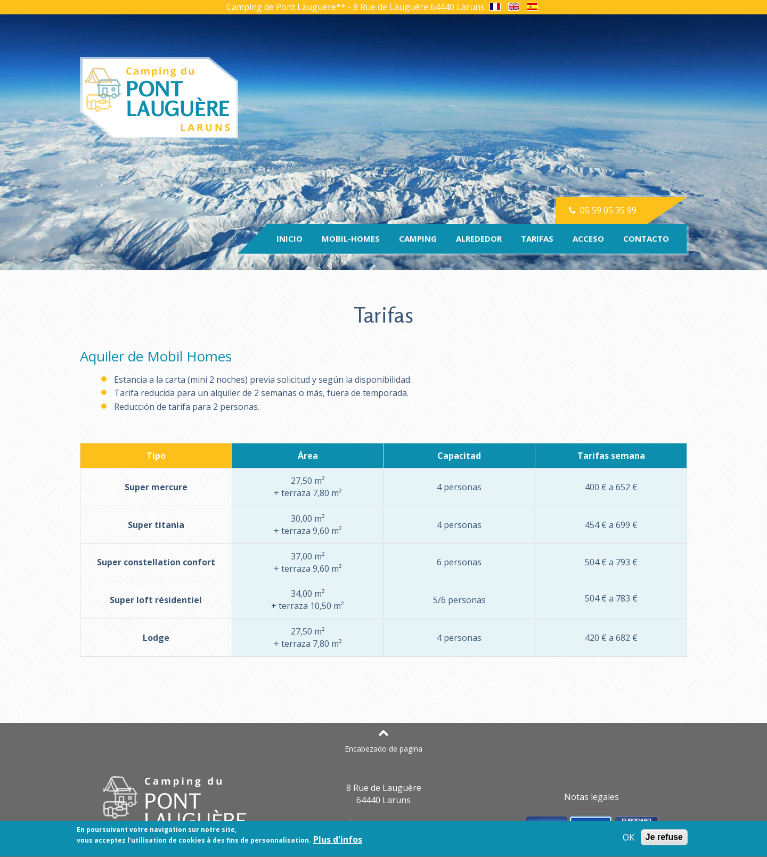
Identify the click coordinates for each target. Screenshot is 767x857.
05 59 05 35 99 (602, 210)
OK (628, 839)
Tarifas (537, 238)
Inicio (289, 238)
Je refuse (664, 838)
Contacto (646, 238)
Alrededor (479, 238)
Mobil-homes (351, 238)
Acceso (588, 238)
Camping (418, 238)
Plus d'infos (337, 841)
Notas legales (591, 797)
